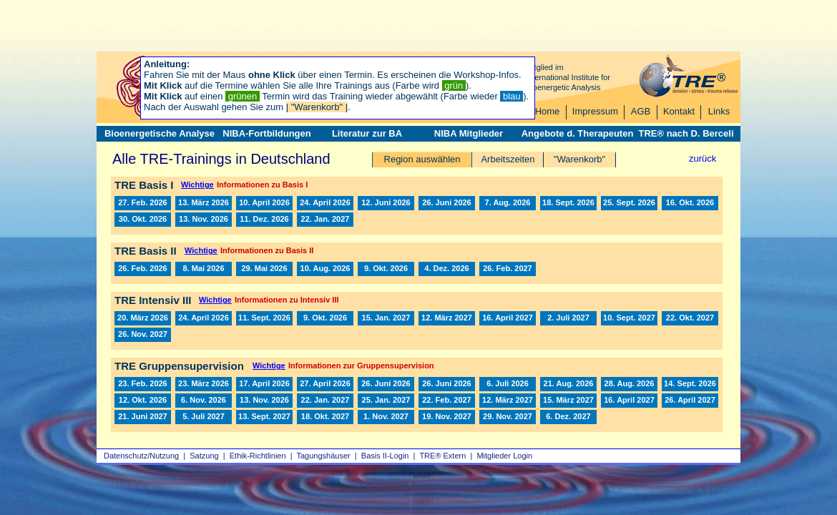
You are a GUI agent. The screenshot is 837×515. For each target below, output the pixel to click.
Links (719, 111)
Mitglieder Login (504, 455)
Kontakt (679, 111)
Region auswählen (422, 159)
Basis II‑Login (385, 455)
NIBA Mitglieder (468, 133)
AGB (640, 111)
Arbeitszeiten (507, 159)
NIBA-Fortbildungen (266, 133)
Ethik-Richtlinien (258, 455)
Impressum (595, 111)
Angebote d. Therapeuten (578, 133)
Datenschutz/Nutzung (141, 455)
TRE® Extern (442, 455)
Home (547, 111)
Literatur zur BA (367, 133)
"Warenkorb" (579, 159)
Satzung (204, 455)
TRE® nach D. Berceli (685, 133)
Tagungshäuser (324, 455)
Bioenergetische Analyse (159, 133)
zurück (702, 158)
